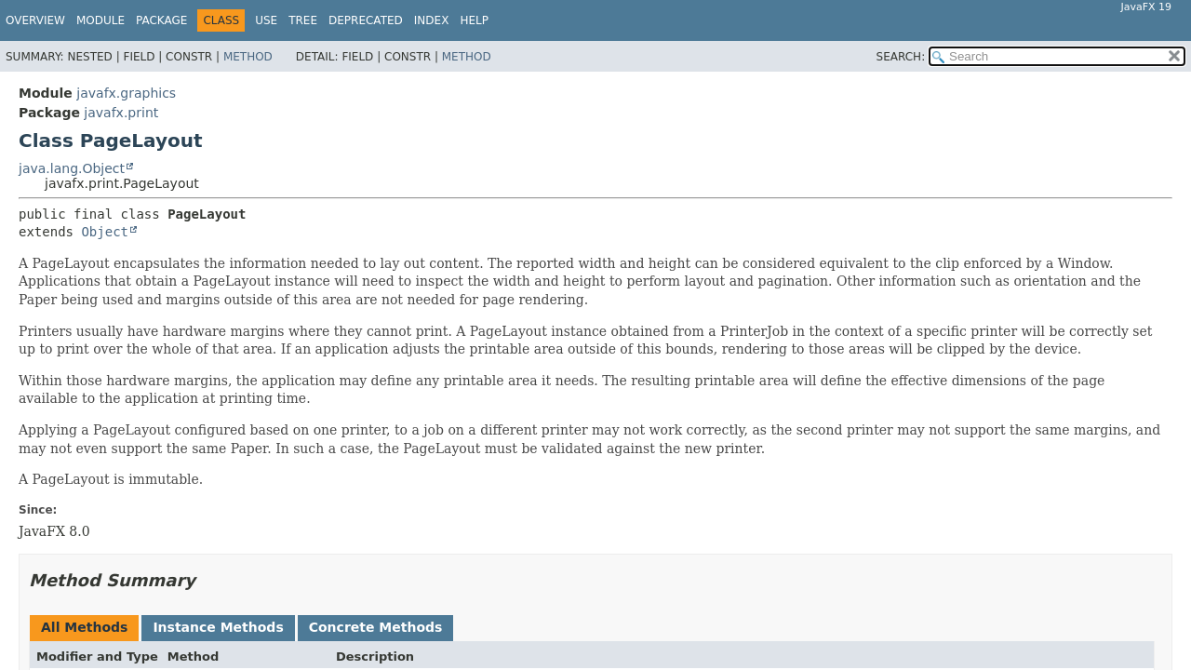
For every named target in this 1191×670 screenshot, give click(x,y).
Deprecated (365, 20)
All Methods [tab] (84, 627)
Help (474, 20)
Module (100, 20)
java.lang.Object (72, 168)
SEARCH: (901, 56)
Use (266, 20)
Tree (302, 20)
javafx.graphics (126, 93)
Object (104, 231)
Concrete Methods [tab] (376, 627)
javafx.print (121, 112)
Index (431, 20)
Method (248, 56)
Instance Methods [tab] (218, 627)
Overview (35, 20)
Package (161, 20)
